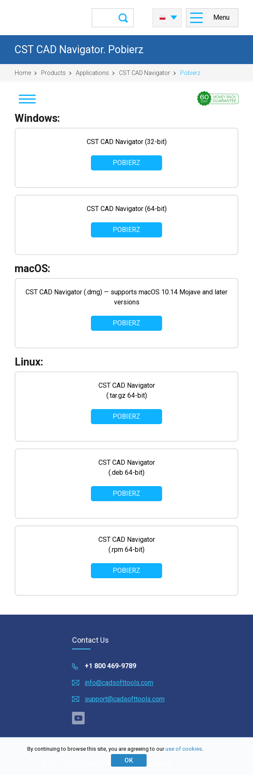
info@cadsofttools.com (119, 683)
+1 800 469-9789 (110, 666)
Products (53, 73)
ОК (128, 760)
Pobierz (126, 163)
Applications (92, 73)
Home (23, 73)
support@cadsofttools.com (125, 699)
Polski (162, 17)
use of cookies (183, 749)
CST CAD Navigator (144, 73)
